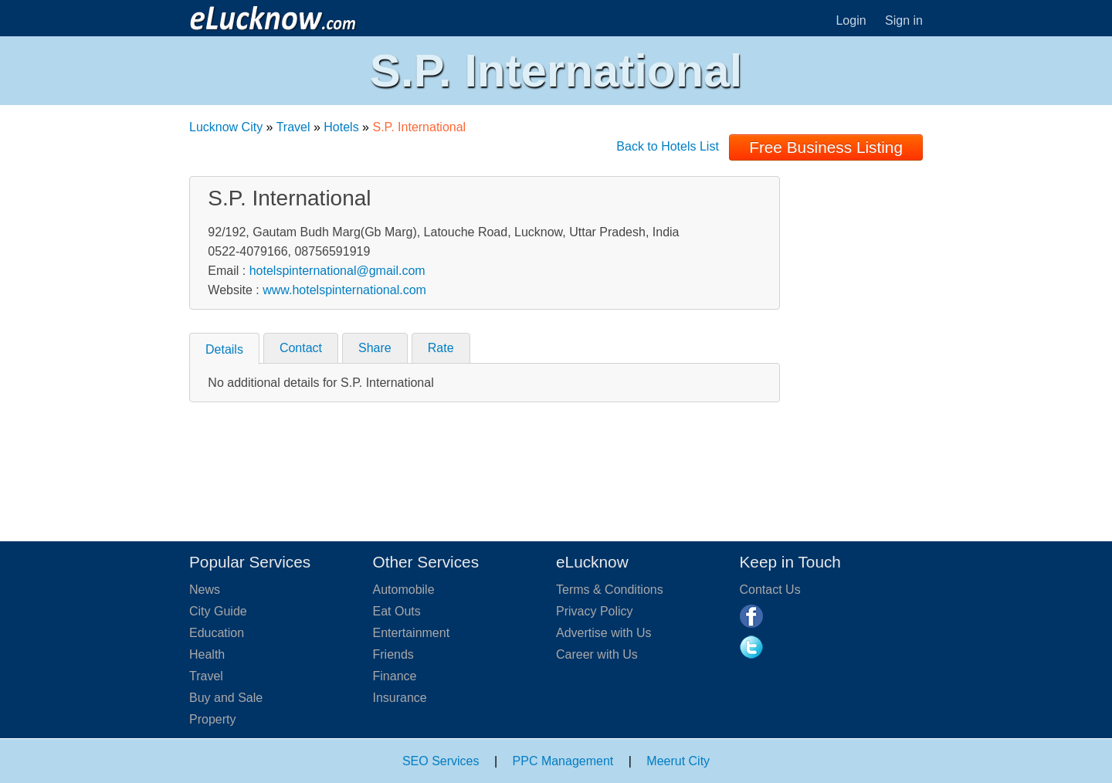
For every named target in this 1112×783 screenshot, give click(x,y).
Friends (393, 654)
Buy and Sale (226, 697)
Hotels (341, 127)
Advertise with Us (604, 632)
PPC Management (563, 761)
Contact (301, 347)
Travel (293, 127)
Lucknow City (226, 127)
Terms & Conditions (609, 589)
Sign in (904, 20)
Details (224, 349)
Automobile (404, 589)
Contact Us (770, 589)
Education (216, 632)
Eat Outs (397, 611)
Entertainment (411, 632)
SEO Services (441, 761)
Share (375, 347)
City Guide (218, 611)
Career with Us (597, 654)
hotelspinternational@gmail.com (337, 270)
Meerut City (678, 761)
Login (851, 20)
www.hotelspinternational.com (344, 290)
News (204, 589)
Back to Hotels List (667, 146)
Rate (441, 347)
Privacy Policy (594, 611)
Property (212, 719)
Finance (395, 676)
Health (207, 654)
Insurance (400, 697)
